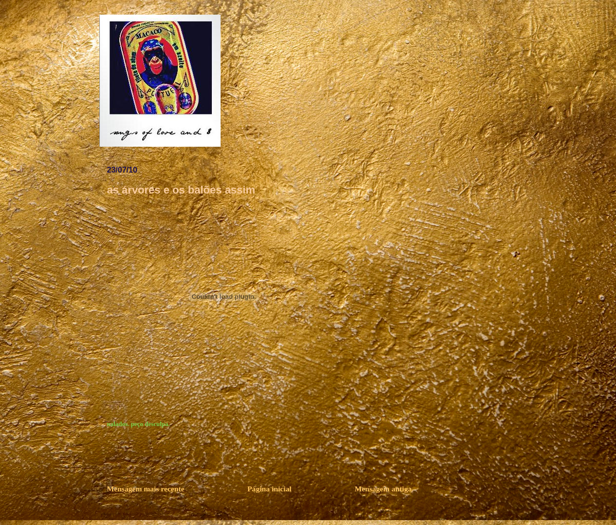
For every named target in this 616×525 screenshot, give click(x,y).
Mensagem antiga (383, 489)
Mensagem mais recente (146, 489)
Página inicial (269, 489)
